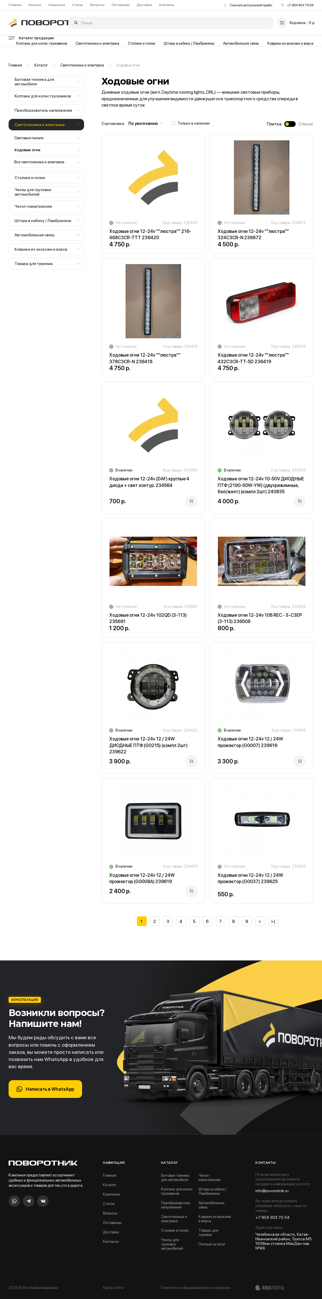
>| (273, 921)
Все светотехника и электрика (39, 162)
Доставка (144, 5)
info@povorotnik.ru (272, 1190)
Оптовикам (121, 5)
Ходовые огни (128, 65)
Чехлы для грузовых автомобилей (33, 191)
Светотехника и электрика (97, 43)
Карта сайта (113, 1288)
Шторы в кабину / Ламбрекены (189, 43)
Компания (57, 5)
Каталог (35, 5)
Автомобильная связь (241, 43)
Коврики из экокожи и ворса (290, 43)
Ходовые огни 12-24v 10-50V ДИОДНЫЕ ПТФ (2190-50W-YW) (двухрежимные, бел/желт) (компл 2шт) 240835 (261, 485)
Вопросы (97, 5)
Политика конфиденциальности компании (196, 1288)
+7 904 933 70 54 (297, 5)
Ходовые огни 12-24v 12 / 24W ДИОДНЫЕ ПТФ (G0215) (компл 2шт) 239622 (148, 745)
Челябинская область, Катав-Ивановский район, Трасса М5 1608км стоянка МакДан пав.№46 (283, 1241)
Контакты (166, 5)
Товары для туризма (34, 263)
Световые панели (28, 138)
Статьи (77, 5)
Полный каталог (212, 1244)
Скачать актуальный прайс (248, 5)
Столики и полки (141, 43)
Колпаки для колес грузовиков (41, 43)
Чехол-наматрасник (33, 206)
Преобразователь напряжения (43, 110)
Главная (15, 5)
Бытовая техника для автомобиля (34, 81)
